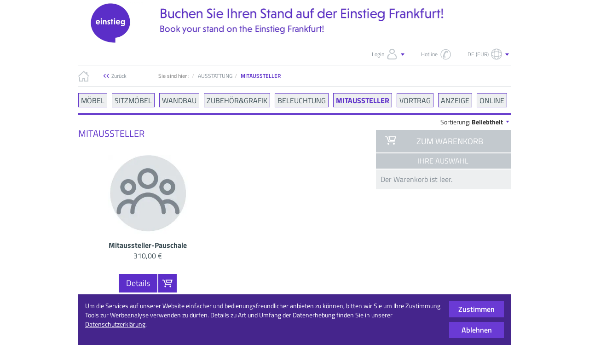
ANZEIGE (455, 99)
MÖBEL (92, 99)
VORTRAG (415, 99)
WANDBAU (179, 99)
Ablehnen (477, 329)
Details (138, 283)
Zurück (119, 76)
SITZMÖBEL (133, 99)
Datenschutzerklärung (115, 324)
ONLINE (491, 99)
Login (389, 54)
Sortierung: (475, 122)
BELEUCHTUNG (301, 99)
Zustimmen (476, 309)
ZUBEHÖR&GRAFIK (237, 99)
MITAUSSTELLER (362, 99)
